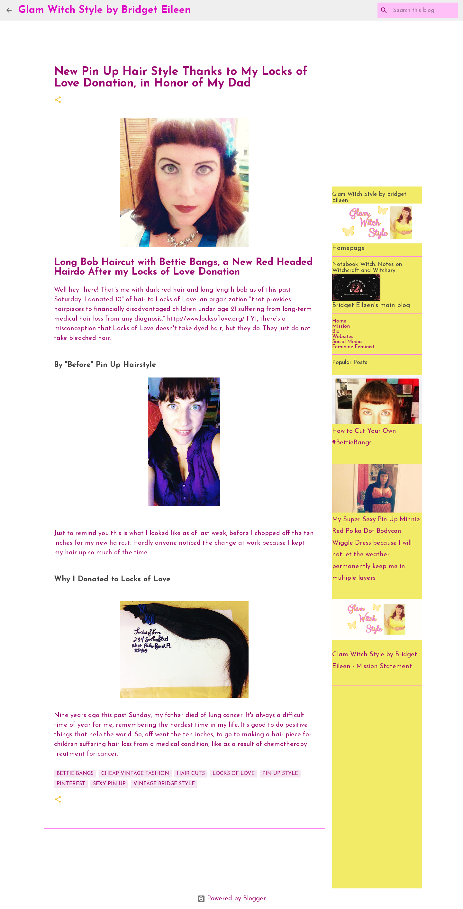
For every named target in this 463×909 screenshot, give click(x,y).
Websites (342, 336)
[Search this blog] (424, 10)
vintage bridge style (164, 783)
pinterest (71, 783)
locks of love (234, 773)
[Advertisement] (377, 787)
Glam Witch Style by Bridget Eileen (104, 10)
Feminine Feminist (353, 347)
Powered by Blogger (231, 898)
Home (339, 321)
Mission (341, 326)
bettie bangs (75, 773)
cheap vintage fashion (135, 773)
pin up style (280, 773)
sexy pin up (109, 783)
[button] (58, 100)
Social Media (347, 341)
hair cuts (191, 773)
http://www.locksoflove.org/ (206, 319)
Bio (336, 331)
